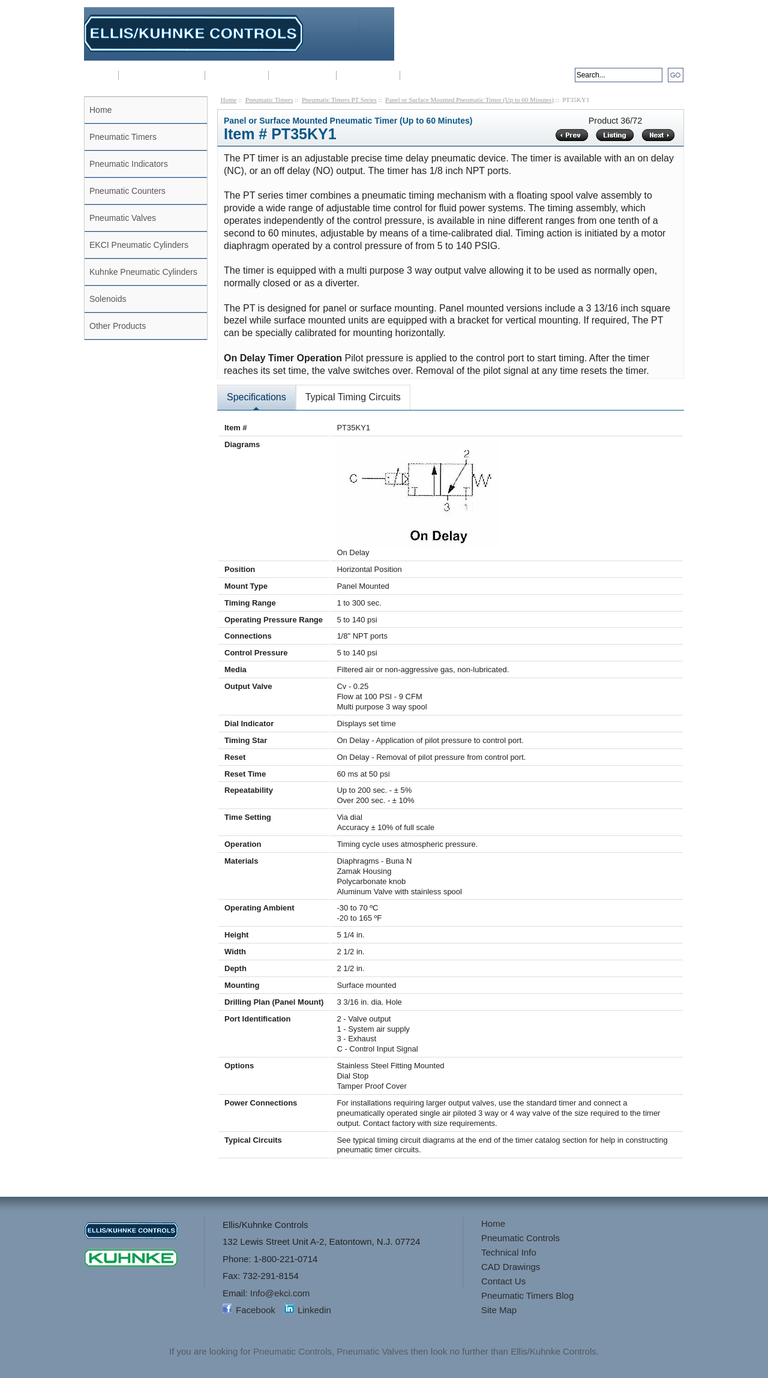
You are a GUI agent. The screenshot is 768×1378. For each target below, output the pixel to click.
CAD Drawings (302, 75)
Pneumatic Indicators (128, 164)
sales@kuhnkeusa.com (637, 54)
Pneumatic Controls (161, 75)
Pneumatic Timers (123, 137)
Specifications (256, 397)
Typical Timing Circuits (353, 397)
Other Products (117, 326)
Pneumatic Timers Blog (527, 1295)
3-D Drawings (368, 75)
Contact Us (427, 75)
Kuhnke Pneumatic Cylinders (143, 272)
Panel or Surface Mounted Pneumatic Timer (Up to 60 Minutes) (469, 99)
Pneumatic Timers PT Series (339, 99)
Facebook (255, 1310)
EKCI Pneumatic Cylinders (138, 245)
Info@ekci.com (654, 44)
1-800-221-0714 (635, 17)
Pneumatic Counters (127, 191)
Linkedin (314, 1310)
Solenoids (108, 299)
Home (101, 75)
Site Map (499, 1310)
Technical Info (237, 75)
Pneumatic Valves (122, 218)
